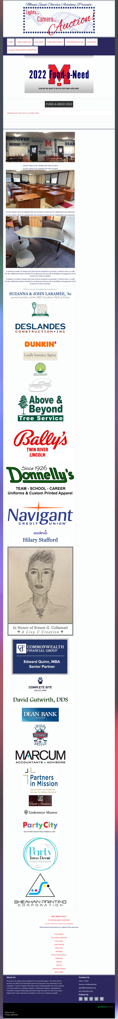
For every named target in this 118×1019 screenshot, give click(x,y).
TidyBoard (59, 958)
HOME (11, 42)
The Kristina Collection (59, 938)
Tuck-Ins (59, 965)
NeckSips (59, 951)
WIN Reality (59, 972)
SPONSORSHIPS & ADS (75, 42)
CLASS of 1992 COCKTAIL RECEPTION (22, 50)
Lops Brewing (59, 944)
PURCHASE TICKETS (55, 42)
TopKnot (59, 962)
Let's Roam (59, 941)
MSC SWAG (39, 42)
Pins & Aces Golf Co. (59, 955)
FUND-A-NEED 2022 (24, 42)
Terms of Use (9, 1012)
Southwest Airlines (59, 969)
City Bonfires (58, 934)
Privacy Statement (11, 1015)
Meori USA (59, 948)
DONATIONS (91, 42)
